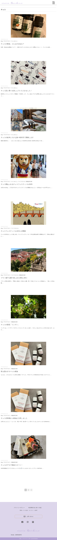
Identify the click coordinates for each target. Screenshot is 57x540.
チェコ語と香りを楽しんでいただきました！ (16, 91)
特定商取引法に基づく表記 (35, 507)
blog (2, 41)
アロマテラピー (7, 41)
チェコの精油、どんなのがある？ (12, 44)
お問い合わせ (28, 516)
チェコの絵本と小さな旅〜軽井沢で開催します (17, 137)
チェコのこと (14, 41)
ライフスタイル (21, 181)
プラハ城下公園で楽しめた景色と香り (14, 278)
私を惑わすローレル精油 (9, 371)
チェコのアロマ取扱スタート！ (12, 465)
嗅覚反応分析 (29, 181)
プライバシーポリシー (19, 507)
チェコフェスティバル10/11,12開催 (13, 231)
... (51, 47)
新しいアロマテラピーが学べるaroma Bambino (29, 538)
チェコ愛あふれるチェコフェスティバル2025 (16, 184)
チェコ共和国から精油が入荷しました (14, 418)
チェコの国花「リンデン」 (10, 324)
